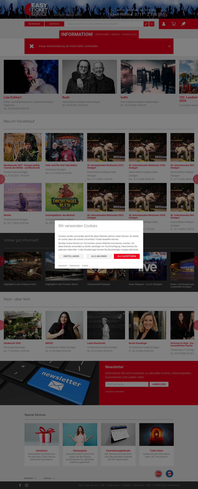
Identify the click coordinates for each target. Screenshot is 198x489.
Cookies (85, 266)
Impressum (62, 266)
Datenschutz (75, 266)
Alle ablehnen (99, 256)
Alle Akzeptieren (127, 256)
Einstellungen (71, 256)
